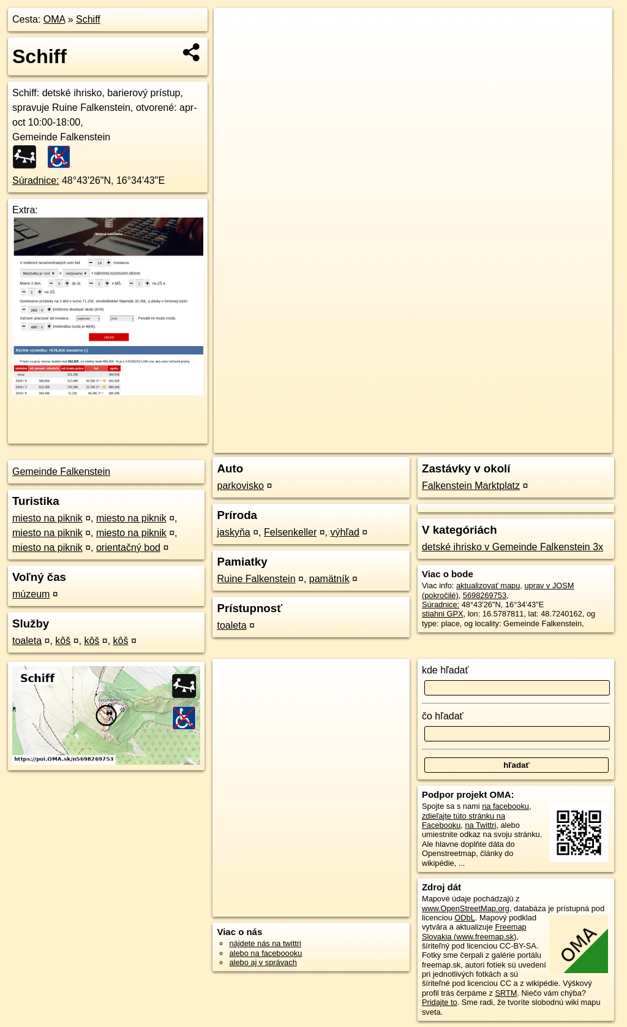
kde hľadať (445, 670)
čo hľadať (443, 716)
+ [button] (235, 29)
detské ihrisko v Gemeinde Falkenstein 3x (512, 547)
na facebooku (505, 806)
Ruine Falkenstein (256, 579)
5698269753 (484, 595)
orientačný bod (128, 547)
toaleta (27, 640)
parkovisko (240, 485)
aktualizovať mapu (488, 585)
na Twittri (480, 825)
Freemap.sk (464, 443)
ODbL (464, 917)
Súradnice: (35, 180)
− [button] (235, 48)
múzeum (31, 594)
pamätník (329, 579)
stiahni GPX (443, 613)
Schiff (88, 19)
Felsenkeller (290, 532)
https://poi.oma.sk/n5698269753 (557, 443)
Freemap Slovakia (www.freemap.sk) (474, 931)
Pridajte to (439, 1002)
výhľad (345, 532)
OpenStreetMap (401, 443)
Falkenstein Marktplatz (471, 485)
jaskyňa (233, 532)
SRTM (506, 993)
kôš (62, 640)
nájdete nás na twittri (265, 943)
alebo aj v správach (262, 962)
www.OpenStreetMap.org (465, 908)
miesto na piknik (47, 518)
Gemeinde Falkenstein (61, 471)
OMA (54, 19)
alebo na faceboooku (265, 953)
